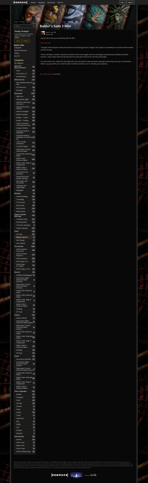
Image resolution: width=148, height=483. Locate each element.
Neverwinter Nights (25, 99)
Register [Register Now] (26, 41)
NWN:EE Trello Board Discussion (25, 103)
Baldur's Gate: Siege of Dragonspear (25, 164)
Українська (25, 418)
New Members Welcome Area (25, 83)
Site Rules (25, 90)
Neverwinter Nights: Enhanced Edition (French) (25, 363)
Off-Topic (25, 234)
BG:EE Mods (25, 205)
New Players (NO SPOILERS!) (25, 182)
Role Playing (25, 240)
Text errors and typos (25, 225)
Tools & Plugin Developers (25, 142)
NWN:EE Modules (25, 115)
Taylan (47, 32)
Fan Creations (25, 243)
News (25, 71)
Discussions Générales (25, 359)
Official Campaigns (25, 111)
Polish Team (25, 442)
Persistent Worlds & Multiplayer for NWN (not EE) (25, 137)
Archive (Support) (25, 258)
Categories (41, 2)
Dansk (25, 409)
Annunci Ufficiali (25, 318)
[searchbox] (24, 26)
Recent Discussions (20, 50)
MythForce (25, 96)
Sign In (122, 2)
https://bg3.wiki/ (46, 43)
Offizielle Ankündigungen (25, 275)
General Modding (25, 196)
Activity (33, 2)
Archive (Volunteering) (25, 452)
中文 (25, 427)
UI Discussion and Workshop (25, 173)
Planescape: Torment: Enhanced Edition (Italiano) (25, 327)
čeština (25, 412)
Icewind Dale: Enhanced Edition (25, 155)
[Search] (33, 26)
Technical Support (25, 146)
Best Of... (61, 2)
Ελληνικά (25, 433)
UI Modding (25, 199)
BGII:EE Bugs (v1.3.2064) (25, 265)
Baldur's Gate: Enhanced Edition (25, 159)
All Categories (18, 63)
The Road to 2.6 (25, 74)
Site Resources (25, 87)
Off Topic (25, 312)
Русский (25, 403)
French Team (25, 448)
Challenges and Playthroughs (25, 186)
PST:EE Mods (25, 202)
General (25, 440)
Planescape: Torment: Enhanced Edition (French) (25, 369)
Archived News (25, 77)
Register (130, 2)
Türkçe (25, 415)
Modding (25, 309)
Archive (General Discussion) (25, 250)
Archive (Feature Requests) (25, 254)
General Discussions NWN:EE (25, 108)
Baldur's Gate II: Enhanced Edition (25, 168)
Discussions (51, 2)
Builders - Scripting (25, 120)
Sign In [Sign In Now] (18, 41)
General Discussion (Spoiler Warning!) (25, 177)
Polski (25, 400)
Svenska (25, 406)
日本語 (25, 424)
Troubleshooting (25, 219)
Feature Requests (25, 228)
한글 (25, 421)
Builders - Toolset (25, 117)
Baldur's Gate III (25, 237)
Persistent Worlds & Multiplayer (25, 132)
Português (25, 397)
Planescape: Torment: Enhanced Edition (25, 150)
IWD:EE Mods (25, 211)
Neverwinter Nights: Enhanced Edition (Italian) (25, 322)
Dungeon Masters (25, 128)
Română (25, 430)
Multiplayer (25, 190)
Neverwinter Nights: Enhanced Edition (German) (25, 279)
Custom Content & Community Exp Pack (25, 124)
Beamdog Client (25, 222)
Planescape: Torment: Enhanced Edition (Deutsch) (25, 286)
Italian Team (25, 445)
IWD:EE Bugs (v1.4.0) (25, 269)
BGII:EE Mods (25, 208)
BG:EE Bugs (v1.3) (25, 261)
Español (25, 394)
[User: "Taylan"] (43, 33)
